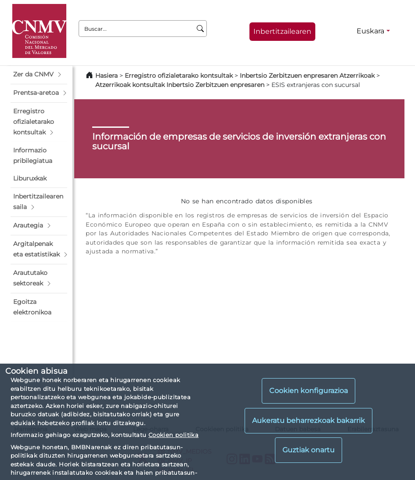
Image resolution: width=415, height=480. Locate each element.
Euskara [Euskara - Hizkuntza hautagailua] (370, 31)
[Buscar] (200, 28)
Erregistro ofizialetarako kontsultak (179, 75)
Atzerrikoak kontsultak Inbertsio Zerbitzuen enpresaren (179, 85)
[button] (39, 74)
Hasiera (106, 75)
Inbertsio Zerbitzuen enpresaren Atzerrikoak (307, 75)
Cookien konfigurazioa (308, 390)
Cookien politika (173, 434)
